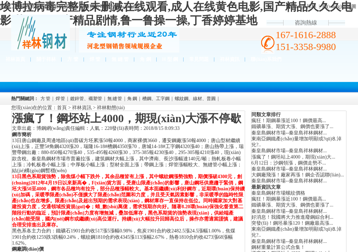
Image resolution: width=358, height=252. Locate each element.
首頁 (62, 107)
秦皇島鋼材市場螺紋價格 (278, 193)
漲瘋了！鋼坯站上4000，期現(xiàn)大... (293, 157)
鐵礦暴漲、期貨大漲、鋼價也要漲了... (292, 126)
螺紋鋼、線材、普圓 (195, 98)
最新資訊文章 (266, 187)
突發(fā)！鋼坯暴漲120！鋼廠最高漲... (292, 223)
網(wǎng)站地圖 (339, 6)
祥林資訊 (229, 59)
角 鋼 (145, 59)
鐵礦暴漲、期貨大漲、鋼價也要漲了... (292, 205)
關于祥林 (46, 59)
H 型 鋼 (170, 59)
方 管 (72, 59)
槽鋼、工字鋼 (156, 98)
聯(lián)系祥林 (301, 6)
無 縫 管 (120, 59)
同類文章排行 (266, 114)
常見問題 (199, 59)
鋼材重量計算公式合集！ (278, 247)
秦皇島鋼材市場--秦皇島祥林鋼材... (289, 132)
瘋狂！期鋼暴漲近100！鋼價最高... (288, 120)
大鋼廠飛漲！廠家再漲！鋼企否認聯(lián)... (297, 174)
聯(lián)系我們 (266, 59)
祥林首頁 (15, 59)
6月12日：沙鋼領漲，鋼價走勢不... (288, 163)
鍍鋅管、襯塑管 (86, 98)
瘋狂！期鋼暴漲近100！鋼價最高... (288, 199)
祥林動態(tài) (110, 107)
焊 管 (95, 59)
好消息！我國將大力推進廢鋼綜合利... (292, 217)
